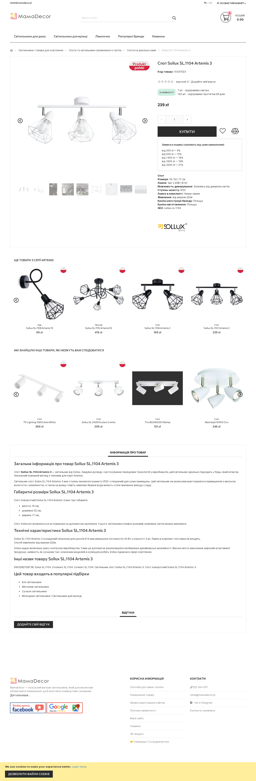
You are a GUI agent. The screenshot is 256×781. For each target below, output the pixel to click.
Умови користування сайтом (147, 702)
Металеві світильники (35, 586)
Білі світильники (31, 582)
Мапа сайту (137, 718)
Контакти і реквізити (202, 710)
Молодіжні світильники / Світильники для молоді (52, 595)
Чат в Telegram (201, 702)
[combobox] (128, 18)
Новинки (135, 726)
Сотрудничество (158, 741)
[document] (128, 772)
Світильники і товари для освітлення (40, 50)
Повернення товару (142, 694)
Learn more (79, 766)
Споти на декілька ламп (141, 50)
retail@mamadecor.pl (202, 694)
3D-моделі (136, 733)
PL (205, 2)
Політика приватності (143, 710)
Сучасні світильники (34, 591)
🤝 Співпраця (138, 741)
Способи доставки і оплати (146, 687)
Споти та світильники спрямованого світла (95, 50)
